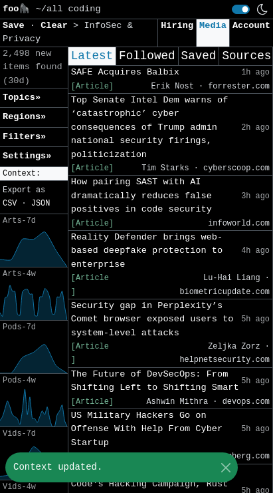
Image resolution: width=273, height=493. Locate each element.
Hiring (177, 26)
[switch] (241, 9)
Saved (199, 56)
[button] (34, 174)
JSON (40, 203)
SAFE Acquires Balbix (125, 72)
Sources (246, 56)
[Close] (225, 467)
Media (213, 26)
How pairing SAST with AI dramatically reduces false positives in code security (141, 195)
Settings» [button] (27, 156)
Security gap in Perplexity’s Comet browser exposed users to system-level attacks (152, 319)
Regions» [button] (24, 117)
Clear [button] (57, 26)
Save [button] (16, 26)
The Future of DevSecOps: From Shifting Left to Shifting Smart (155, 381)
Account (251, 26)
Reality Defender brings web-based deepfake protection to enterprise (147, 250)
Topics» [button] (22, 97)
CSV (10, 203)
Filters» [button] (24, 137)
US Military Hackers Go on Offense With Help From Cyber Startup (147, 429)
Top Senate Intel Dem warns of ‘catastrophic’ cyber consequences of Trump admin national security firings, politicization (149, 127)
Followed (147, 56)
